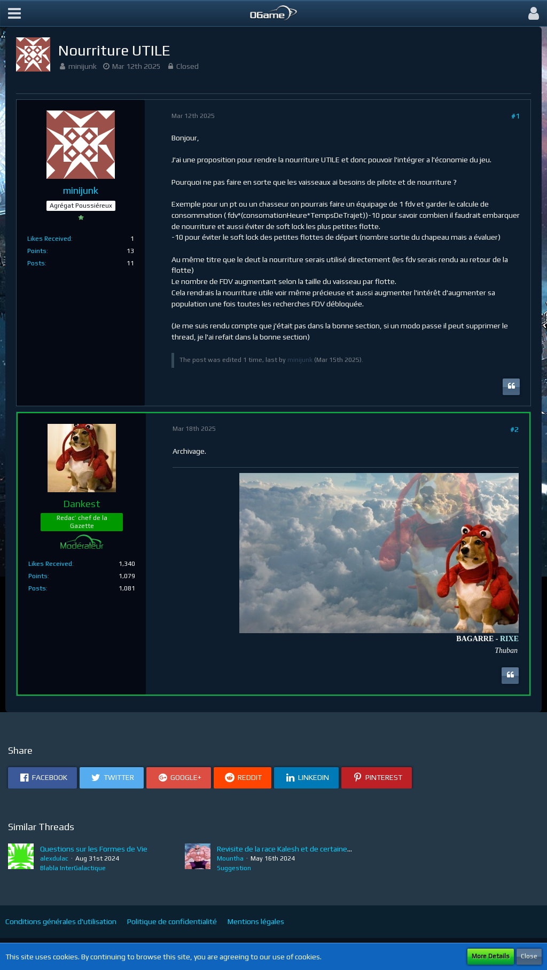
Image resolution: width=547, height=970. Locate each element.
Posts (36, 263)
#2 (514, 429)
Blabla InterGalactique (73, 868)
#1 (515, 116)
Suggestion (234, 868)
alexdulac (54, 858)
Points (36, 251)
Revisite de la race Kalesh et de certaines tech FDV (299, 849)
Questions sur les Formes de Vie (93, 849)
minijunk (82, 66)
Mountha (230, 858)
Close (529, 956)
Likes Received (49, 238)
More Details (491, 956)
